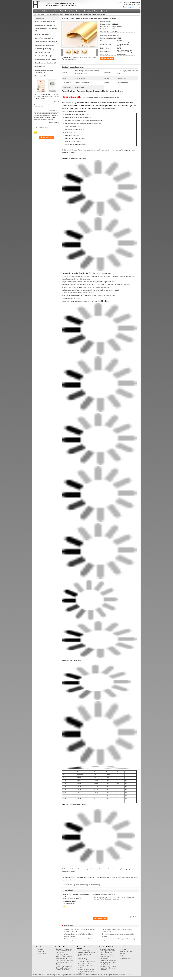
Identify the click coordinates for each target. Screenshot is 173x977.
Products (44, 11)
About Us (53, 11)
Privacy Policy (36, 975)
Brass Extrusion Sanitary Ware (45, 59)
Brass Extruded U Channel (43, 25)
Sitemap (123, 956)
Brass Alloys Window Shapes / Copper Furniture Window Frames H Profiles (64, 956)
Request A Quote (129, 5)
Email (138, 5)
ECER (130, 975)
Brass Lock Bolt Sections (43, 45)
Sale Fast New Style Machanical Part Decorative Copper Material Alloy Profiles (86, 953)
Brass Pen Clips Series (42, 56)
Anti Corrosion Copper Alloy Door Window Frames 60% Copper (64, 962)
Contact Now (108, 58)
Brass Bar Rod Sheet (42, 34)
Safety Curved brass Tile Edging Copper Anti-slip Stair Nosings (107, 956)
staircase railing (70, 885)
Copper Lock (39, 76)
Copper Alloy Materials (42, 38)
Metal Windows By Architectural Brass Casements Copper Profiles (86, 959)
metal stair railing (94, 885)
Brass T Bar (39, 66)
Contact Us (87, 11)
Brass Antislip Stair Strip (43, 49)
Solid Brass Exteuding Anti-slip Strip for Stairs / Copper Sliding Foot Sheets (108, 962)
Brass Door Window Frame (44, 21)
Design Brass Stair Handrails (54, 14)
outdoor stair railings (82, 885)
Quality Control (75, 11)
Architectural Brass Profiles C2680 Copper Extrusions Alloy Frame (86, 971)
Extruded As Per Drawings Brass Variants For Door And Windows (64, 950)
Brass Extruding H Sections (44, 63)
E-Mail (123, 954)
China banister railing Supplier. (51, 975)
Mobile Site (125, 958)
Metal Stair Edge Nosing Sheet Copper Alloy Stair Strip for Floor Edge (107, 950)
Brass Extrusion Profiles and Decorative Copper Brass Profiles (86, 965)
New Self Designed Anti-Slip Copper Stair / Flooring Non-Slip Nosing (108, 968)
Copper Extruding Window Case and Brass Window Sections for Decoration (64, 968)
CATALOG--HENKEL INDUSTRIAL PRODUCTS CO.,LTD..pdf (99, 97)
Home (36, 11)
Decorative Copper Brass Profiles (46, 29)
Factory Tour (64, 11)
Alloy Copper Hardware (42, 52)
